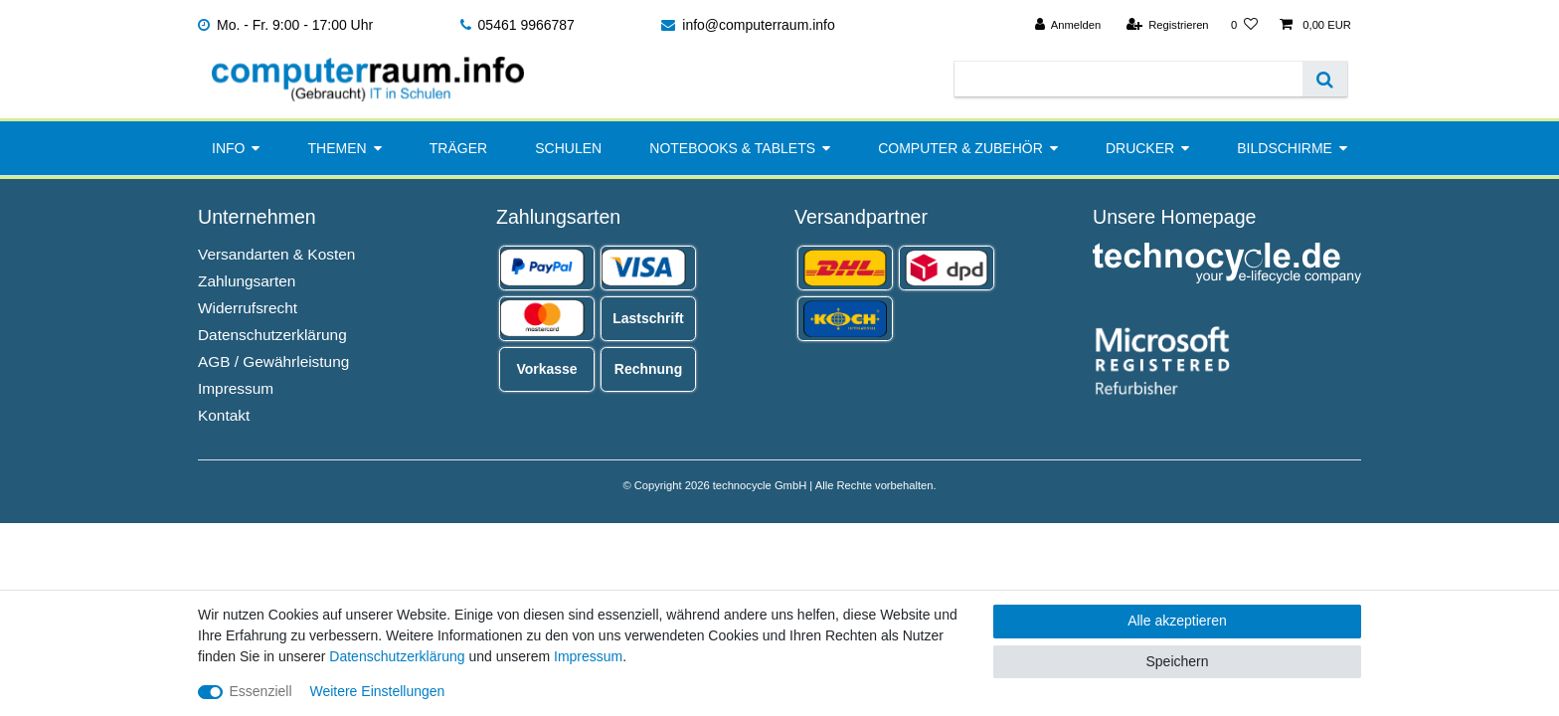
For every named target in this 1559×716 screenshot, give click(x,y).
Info (228, 148)
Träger (458, 148)
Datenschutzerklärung (272, 334)
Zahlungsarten (246, 280)
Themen (337, 148)
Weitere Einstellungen (376, 691)
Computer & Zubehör (960, 148)
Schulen (568, 148)
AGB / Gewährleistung (273, 361)
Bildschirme (1284, 148)
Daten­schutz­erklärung (396, 656)
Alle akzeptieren (1177, 620)
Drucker (1140, 148)
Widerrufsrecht (247, 307)
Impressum (235, 388)
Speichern (1176, 661)
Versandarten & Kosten (276, 254)
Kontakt (224, 415)
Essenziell (261, 691)
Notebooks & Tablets (732, 148)
